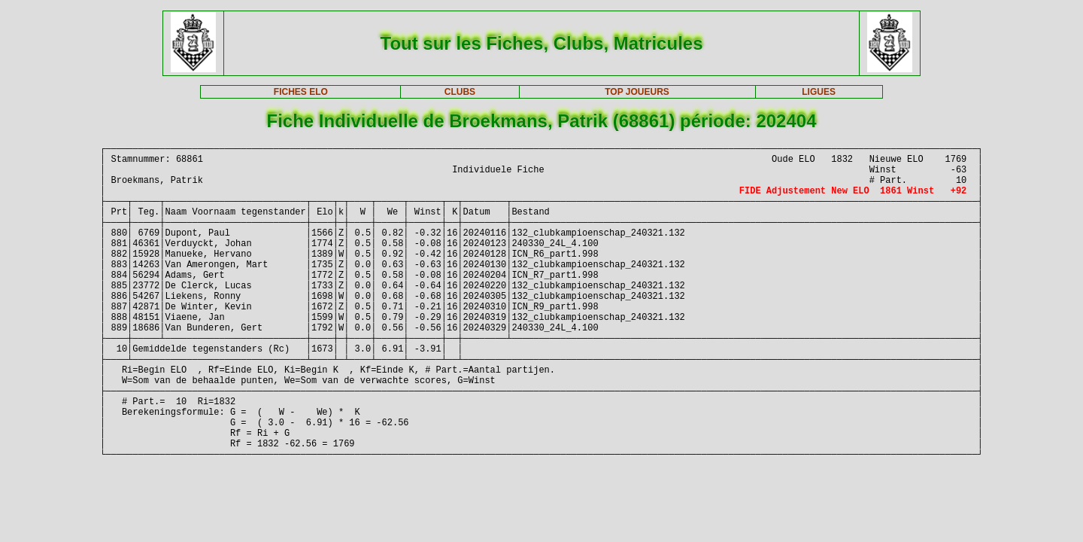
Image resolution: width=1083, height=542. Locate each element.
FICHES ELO (301, 92)
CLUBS (459, 92)
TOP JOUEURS (637, 92)
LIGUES (819, 92)
